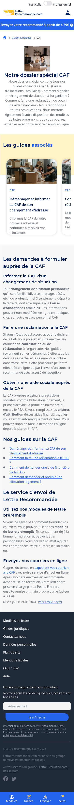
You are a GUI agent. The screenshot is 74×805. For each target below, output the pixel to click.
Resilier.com (11, 771)
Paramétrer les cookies (30, 760)
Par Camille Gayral (50, 602)
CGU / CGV (11, 668)
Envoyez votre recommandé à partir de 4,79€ (37, 25)
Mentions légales (15, 660)
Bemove (8, 760)
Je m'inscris (37, 717)
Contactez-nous (14, 636)
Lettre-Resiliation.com (53, 767)
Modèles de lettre (16, 620)
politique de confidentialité (18, 735)
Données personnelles (19, 644)
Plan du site (11, 652)
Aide (6, 676)
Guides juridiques (21, 37)
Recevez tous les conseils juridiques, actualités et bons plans (37, 695)
